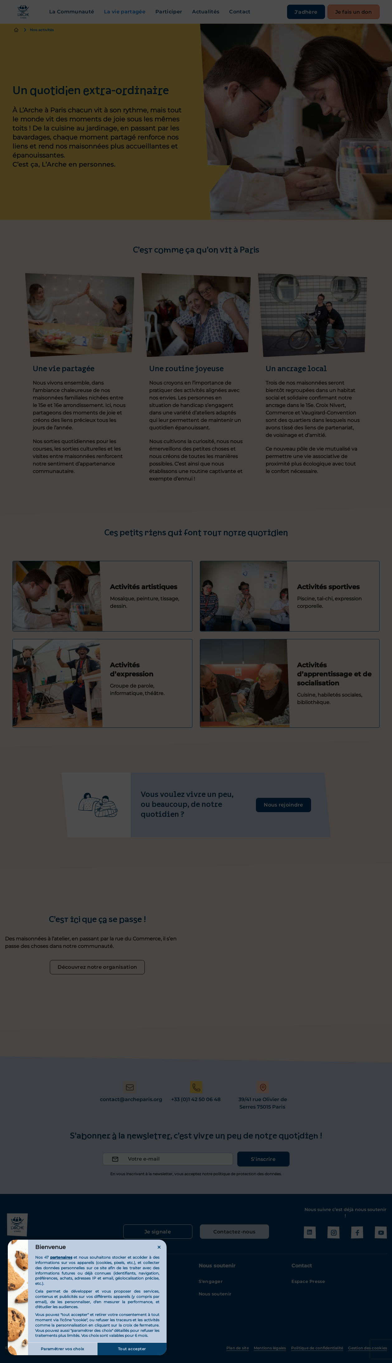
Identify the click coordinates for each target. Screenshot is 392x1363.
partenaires (61, 1257)
